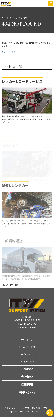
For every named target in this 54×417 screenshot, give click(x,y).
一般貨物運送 (27, 368)
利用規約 (25, 408)
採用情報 (27, 384)
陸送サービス (27, 354)
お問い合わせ (27, 392)
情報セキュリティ (11, 408)
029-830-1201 (29, 323)
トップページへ (9, 52)
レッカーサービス (27, 347)
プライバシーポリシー (40, 408)
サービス (27, 340)
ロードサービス (27, 361)
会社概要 (27, 377)
